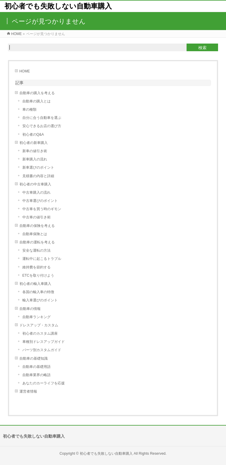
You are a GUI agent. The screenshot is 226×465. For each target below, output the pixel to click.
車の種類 (29, 109)
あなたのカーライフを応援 (43, 383)
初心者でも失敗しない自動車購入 (58, 6)
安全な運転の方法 (36, 250)
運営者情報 (28, 391)
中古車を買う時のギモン (41, 209)
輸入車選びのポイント (40, 300)
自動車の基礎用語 (36, 367)
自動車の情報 (30, 309)
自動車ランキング (36, 317)
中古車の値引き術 (36, 217)
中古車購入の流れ (36, 192)
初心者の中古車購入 (35, 184)
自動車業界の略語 (36, 375)
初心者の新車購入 (33, 143)
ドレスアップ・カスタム (38, 325)
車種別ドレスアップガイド (43, 342)
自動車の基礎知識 (33, 358)
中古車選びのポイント (40, 201)
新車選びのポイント (38, 167)
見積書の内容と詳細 (38, 176)
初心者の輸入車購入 (35, 284)
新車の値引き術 (34, 151)
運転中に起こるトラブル (41, 259)
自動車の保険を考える (37, 226)
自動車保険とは (34, 234)
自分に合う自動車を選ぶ (41, 118)
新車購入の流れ (34, 159)
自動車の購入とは (36, 101)
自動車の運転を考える (37, 242)
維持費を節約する (36, 267)
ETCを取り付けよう (38, 275)
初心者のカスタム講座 (40, 333)
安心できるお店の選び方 (41, 126)
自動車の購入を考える (37, 93)
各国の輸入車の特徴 (38, 292)
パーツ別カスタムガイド (41, 350)
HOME (24, 71)
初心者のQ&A (33, 134)
